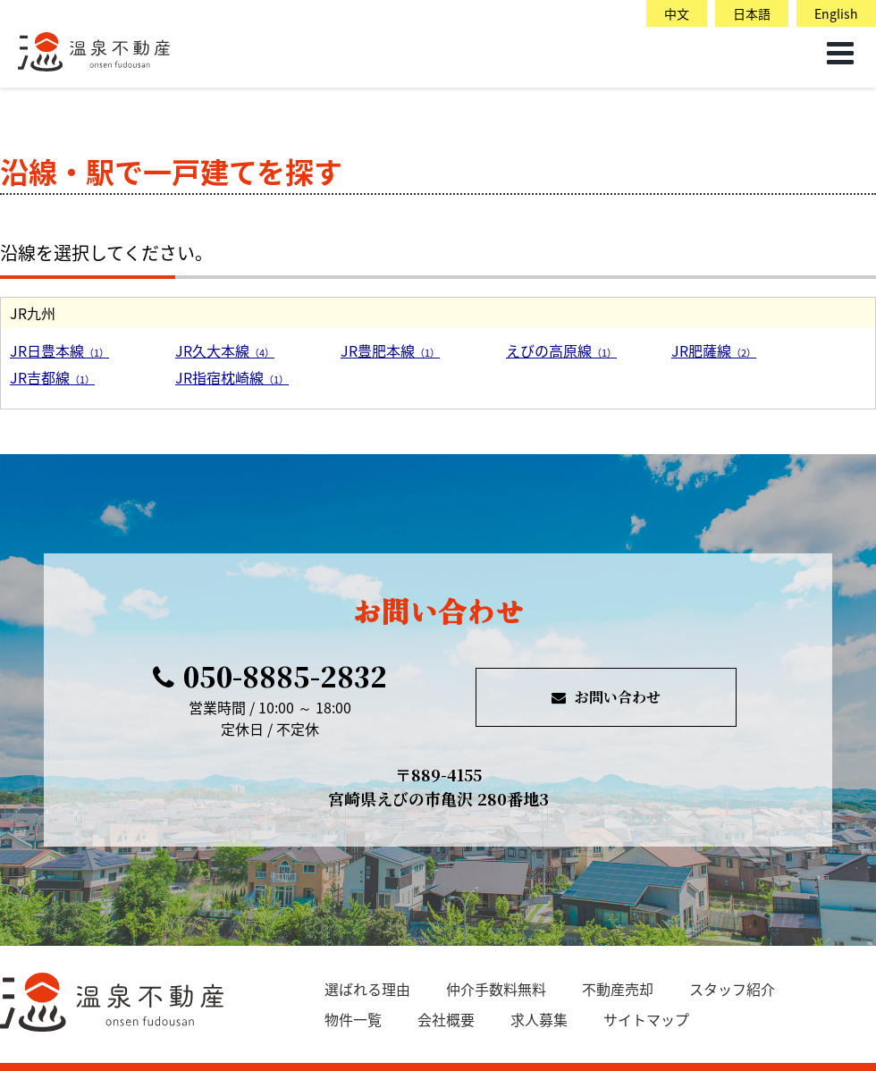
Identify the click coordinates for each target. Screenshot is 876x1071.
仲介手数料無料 (496, 988)
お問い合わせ (606, 697)
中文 (676, 13)
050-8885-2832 (270, 676)
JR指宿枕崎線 (232, 377)
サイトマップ (646, 1019)
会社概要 (446, 1019)
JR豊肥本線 (390, 350)
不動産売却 (617, 988)
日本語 (752, 13)
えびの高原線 (561, 350)
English (836, 13)
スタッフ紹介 (732, 988)
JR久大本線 (224, 350)
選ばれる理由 (367, 988)
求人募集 (539, 1019)
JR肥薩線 (713, 350)
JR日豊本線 (59, 350)
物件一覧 (353, 1019)
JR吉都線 (52, 377)
